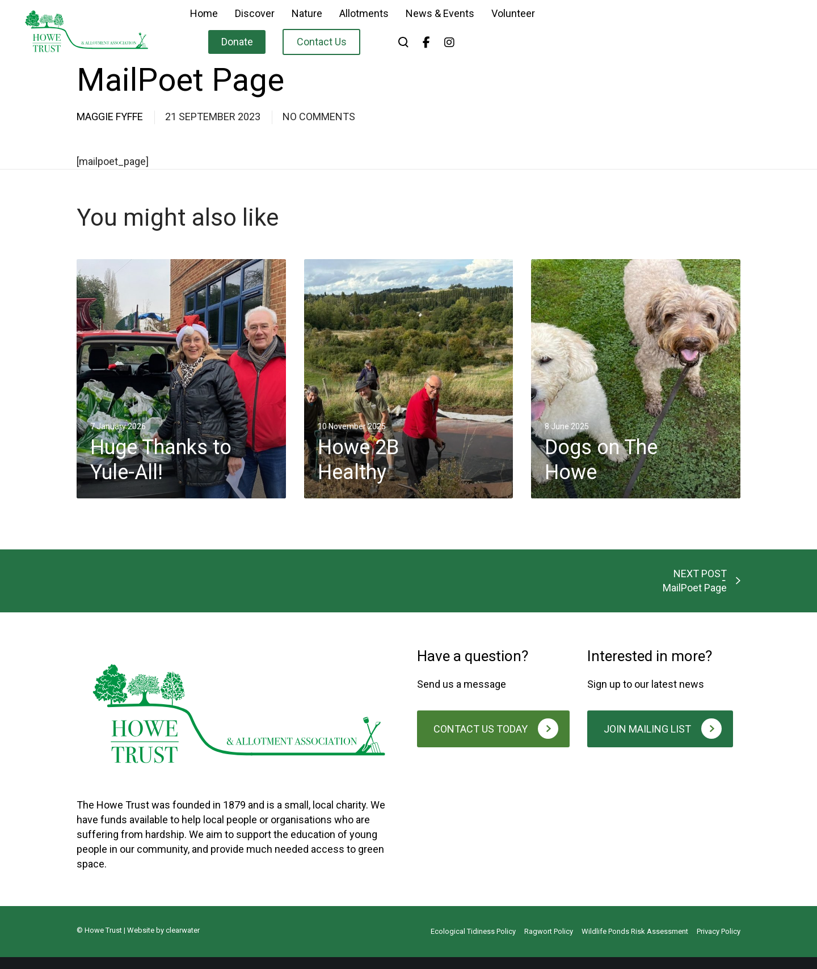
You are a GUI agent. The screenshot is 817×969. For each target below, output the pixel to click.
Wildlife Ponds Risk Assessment (635, 943)
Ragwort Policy (548, 943)
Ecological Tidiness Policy (473, 943)
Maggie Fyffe (110, 116)
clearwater (183, 942)
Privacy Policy (718, 943)
